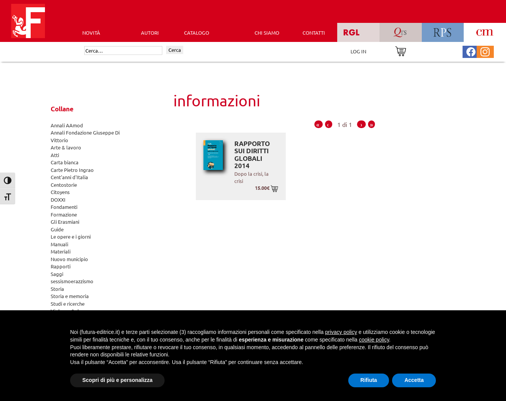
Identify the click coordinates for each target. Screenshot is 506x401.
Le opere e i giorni (71, 236)
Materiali (60, 251)
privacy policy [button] (341, 332)
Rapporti (60, 266)
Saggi (57, 274)
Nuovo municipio (69, 259)
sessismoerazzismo (72, 281)
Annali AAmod (67, 125)
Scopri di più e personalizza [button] (117, 380)
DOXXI (58, 199)
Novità (91, 32)
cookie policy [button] (374, 340)
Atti (55, 155)
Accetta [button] (414, 380)
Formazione (64, 214)
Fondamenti (64, 207)
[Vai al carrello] (400, 50)
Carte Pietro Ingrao (72, 170)
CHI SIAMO (267, 32)
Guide (57, 229)
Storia (57, 289)
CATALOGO (196, 32)
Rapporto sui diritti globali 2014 (252, 155)
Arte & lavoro (66, 147)
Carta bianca (64, 162)
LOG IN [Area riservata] (358, 51)
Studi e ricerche (68, 303)
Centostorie (64, 184)
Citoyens (60, 192)
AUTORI (150, 32)
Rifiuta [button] (368, 380)
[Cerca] (123, 50)
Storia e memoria (70, 296)
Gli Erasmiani (65, 221)
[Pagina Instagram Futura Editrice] (485, 51)
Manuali (59, 244)
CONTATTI (314, 32)
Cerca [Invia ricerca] (174, 50)
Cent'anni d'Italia (69, 177)
